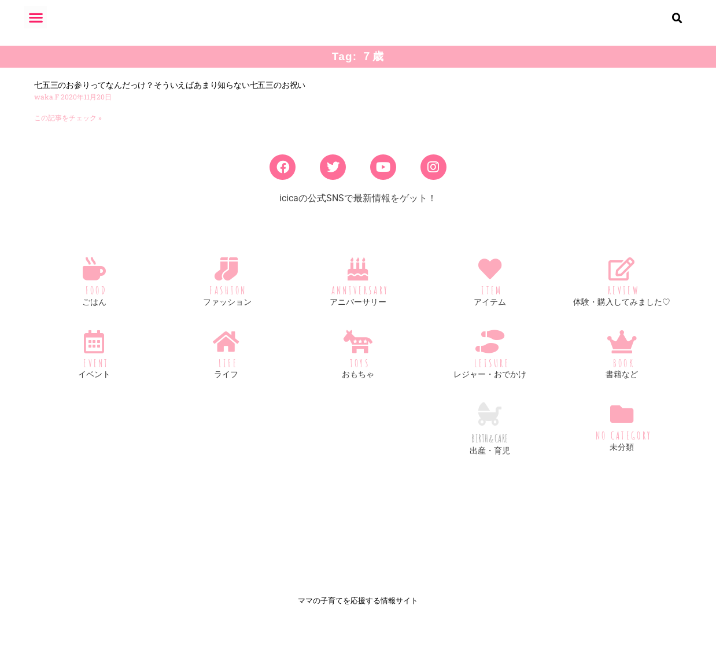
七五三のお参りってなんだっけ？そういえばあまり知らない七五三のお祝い (169, 94)
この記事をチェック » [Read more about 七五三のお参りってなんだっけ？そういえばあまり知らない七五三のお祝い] (68, 127)
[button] (35, 17)
